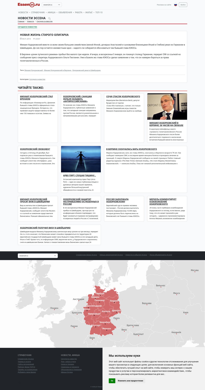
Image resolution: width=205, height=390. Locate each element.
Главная (21, 21)
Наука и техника (67, 364)
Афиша (51, 12)
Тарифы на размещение (27, 369)
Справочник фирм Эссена (86, 255)
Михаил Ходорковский (33, 70)
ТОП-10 (98, 12)
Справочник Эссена (26, 359)
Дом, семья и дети (68, 361)
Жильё (88, 12)
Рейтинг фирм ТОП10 (26, 367)
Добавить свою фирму (27, 372)
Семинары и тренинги (70, 367)
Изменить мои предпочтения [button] (130, 381)
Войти (183, 5)
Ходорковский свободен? (35, 149)
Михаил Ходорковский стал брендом (36, 97)
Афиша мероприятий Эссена (111, 255)
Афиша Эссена (67, 372)
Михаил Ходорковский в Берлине (57, 70)
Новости (23, 12)
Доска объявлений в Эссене (161, 255)
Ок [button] (112, 381)
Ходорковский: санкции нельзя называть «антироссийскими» (77, 99)
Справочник (38, 12)
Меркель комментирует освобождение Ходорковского (162, 202)
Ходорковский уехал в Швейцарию (86, 70)
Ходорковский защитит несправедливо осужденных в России (81, 202)
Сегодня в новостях (45, 21)
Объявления (65, 12)
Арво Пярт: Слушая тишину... (79, 175)
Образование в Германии (71, 369)
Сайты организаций (26, 364)
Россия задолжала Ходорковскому (117, 200)
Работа (78, 12)
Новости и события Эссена (136, 255)
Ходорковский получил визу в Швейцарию (45, 228)
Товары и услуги (24, 361)
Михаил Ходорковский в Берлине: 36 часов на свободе (166, 124)
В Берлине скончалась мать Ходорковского (131, 149)
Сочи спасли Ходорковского (123, 96)
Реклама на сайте (164, 5)
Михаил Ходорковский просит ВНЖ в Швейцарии (35, 200)
